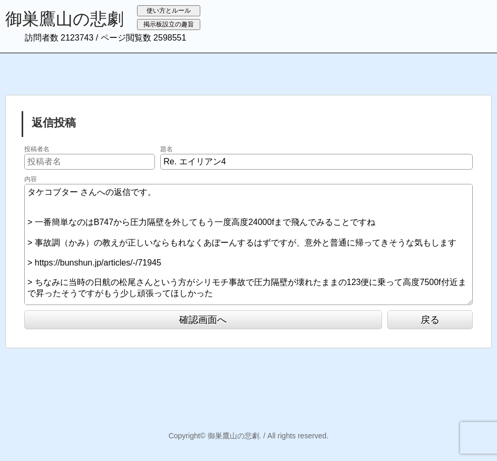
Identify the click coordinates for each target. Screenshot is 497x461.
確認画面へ (203, 320)
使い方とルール (169, 10)
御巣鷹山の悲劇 (64, 18)
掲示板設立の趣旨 (168, 24)
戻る (430, 320)
